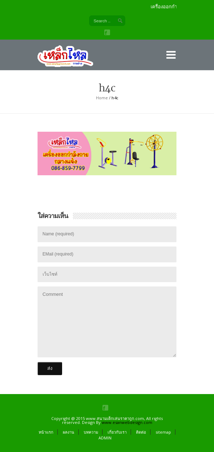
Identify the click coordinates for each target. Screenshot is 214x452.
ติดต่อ (141, 432)
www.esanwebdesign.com (127, 422)
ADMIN (105, 437)
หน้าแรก (46, 432)
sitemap (163, 432)
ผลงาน (68, 432)
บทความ (91, 432)
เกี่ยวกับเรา (117, 432)
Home (102, 97)
